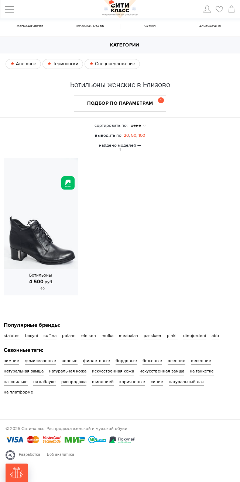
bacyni (31, 335)
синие (157, 381)
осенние (176, 360)
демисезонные (40, 360)
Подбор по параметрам (125, 101)
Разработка (29, 454)
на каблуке (44, 381)
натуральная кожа (67, 371)
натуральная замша (24, 371)
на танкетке (202, 371)
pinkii (172, 335)
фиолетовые (96, 360)
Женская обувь (30, 26)
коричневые (132, 381)
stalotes (12, 335)
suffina (50, 335)
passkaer (152, 335)
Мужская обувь (90, 26)
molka (107, 335)
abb (215, 335)
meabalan (128, 335)
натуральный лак (186, 381)
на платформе (18, 392)
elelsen (88, 335)
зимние (11, 360)
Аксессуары (210, 26)
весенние (201, 360)
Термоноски (65, 64)
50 (133, 135)
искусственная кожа (113, 371)
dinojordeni (194, 335)
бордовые (126, 360)
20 (126, 135)
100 (141, 135)
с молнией (103, 381)
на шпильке (16, 381)
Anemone (25, 64)
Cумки (149, 26)
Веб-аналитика (60, 454)
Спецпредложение (114, 64)
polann (69, 335)
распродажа (73, 381)
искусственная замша (162, 371)
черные (70, 360)
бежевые (152, 360)
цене (136, 125)
